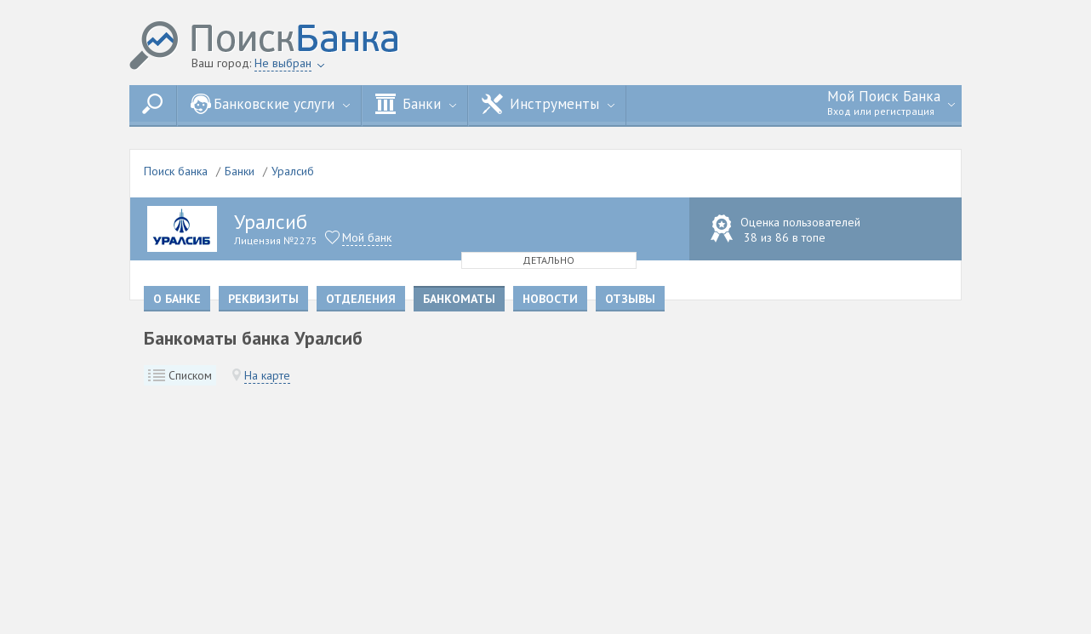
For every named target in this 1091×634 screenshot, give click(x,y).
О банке (177, 298)
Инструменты (548, 104)
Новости (550, 298)
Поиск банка (176, 171)
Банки (415, 104)
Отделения (361, 298)
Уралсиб (292, 171)
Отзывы (630, 298)
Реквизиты (263, 298)
